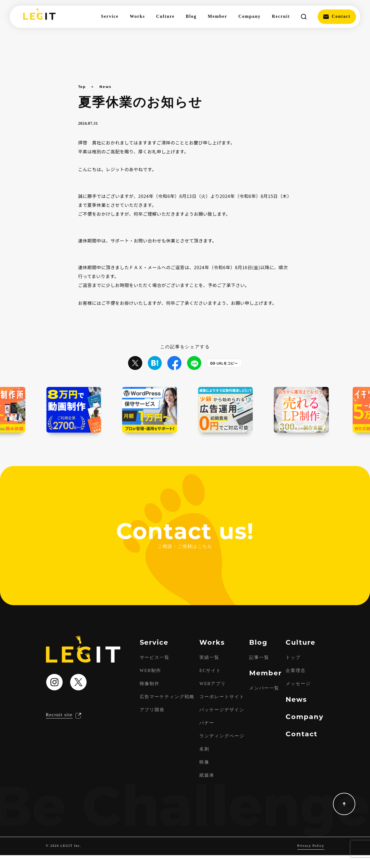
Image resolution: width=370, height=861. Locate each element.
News (105, 87)
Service (110, 16)
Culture (165, 16)
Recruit (281, 16)
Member (217, 16)
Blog (191, 16)
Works (137, 16)
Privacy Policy (310, 851)
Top (82, 87)
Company (249, 16)
